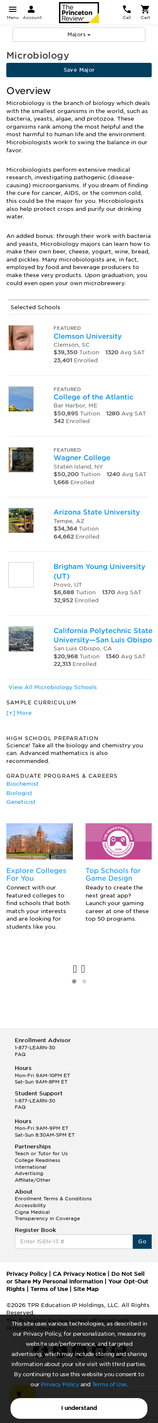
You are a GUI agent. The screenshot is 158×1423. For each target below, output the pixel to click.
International (30, 1167)
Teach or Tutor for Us (41, 1153)
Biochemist (22, 784)
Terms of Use (109, 1384)
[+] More (19, 713)
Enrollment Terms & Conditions (53, 1199)
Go (142, 1241)
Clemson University (88, 336)
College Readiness (37, 1160)
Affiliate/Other (33, 1180)
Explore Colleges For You (36, 874)
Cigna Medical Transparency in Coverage (47, 1215)
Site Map (86, 1289)
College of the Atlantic (94, 397)
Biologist (19, 793)
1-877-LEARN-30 (35, 1048)
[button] (74, 981)
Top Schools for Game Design (113, 874)
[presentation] (75, 969)
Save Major (79, 70)
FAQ (20, 1054)
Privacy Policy (60, 1384)
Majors (79, 34)
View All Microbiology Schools (52, 687)
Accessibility (30, 1205)
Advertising (29, 1173)
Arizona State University (97, 512)
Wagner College (82, 458)
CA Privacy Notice (79, 1274)
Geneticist (21, 802)
